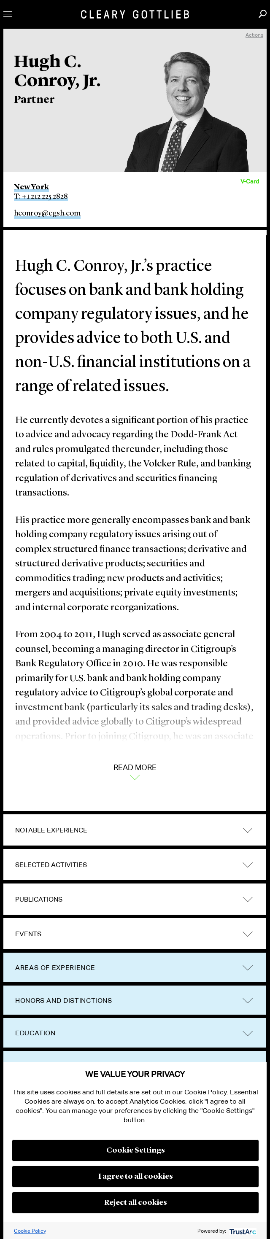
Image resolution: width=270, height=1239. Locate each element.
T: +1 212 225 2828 (41, 196)
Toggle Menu (7, 14)
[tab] (134, 830)
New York (31, 187)
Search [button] (263, 14)
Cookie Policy (30, 1231)
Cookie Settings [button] (135, 1150)
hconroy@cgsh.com (47, 213)
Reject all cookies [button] (135, 1203)
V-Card (249, 181)
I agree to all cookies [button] (135, 1176)
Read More (135, 771)
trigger (248, 830)
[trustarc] (242, 1231)
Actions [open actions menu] (254, 35)
